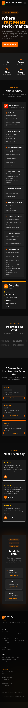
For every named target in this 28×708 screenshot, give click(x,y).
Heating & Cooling (6, 645)
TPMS (16, 645)
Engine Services (5, 638)
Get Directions (14, 398)
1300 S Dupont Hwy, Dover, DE (11, 410)
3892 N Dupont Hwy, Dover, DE (11, 392)
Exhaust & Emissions (6, 649)
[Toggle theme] (25, 3)
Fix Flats (16, 638)
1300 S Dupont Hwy (13, 584)
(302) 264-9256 (7, 394)
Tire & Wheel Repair (19, 640)
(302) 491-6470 (7, 430)
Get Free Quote (10, 45)
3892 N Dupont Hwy (13, 572)
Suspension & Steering (7, 642)
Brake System (5, 636)
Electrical (4, 647)
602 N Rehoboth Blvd (14, 595)
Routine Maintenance (7, 633)
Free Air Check (18, 642)
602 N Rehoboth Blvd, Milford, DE (12, 428)
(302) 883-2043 (7, 412)
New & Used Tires (19, 633)
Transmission (5, 640)
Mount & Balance (19, 636)
